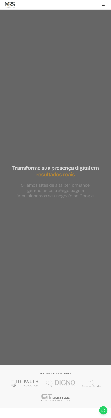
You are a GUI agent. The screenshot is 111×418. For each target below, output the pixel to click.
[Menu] (103, 5)
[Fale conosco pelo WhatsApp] (103, 410)
